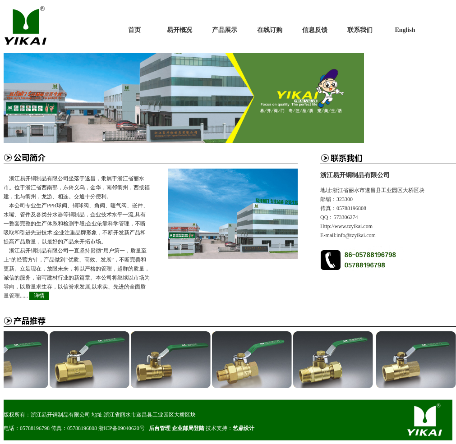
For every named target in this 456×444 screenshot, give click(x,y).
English (405, 30)
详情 (39, 296)
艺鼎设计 (243, 428)
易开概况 (179, 30)
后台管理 (159, 428)
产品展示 (224, 30)
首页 (134, 30)
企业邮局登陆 (188, 428)
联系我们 (360, 30)
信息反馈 (314, 30)
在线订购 (269, 30)
